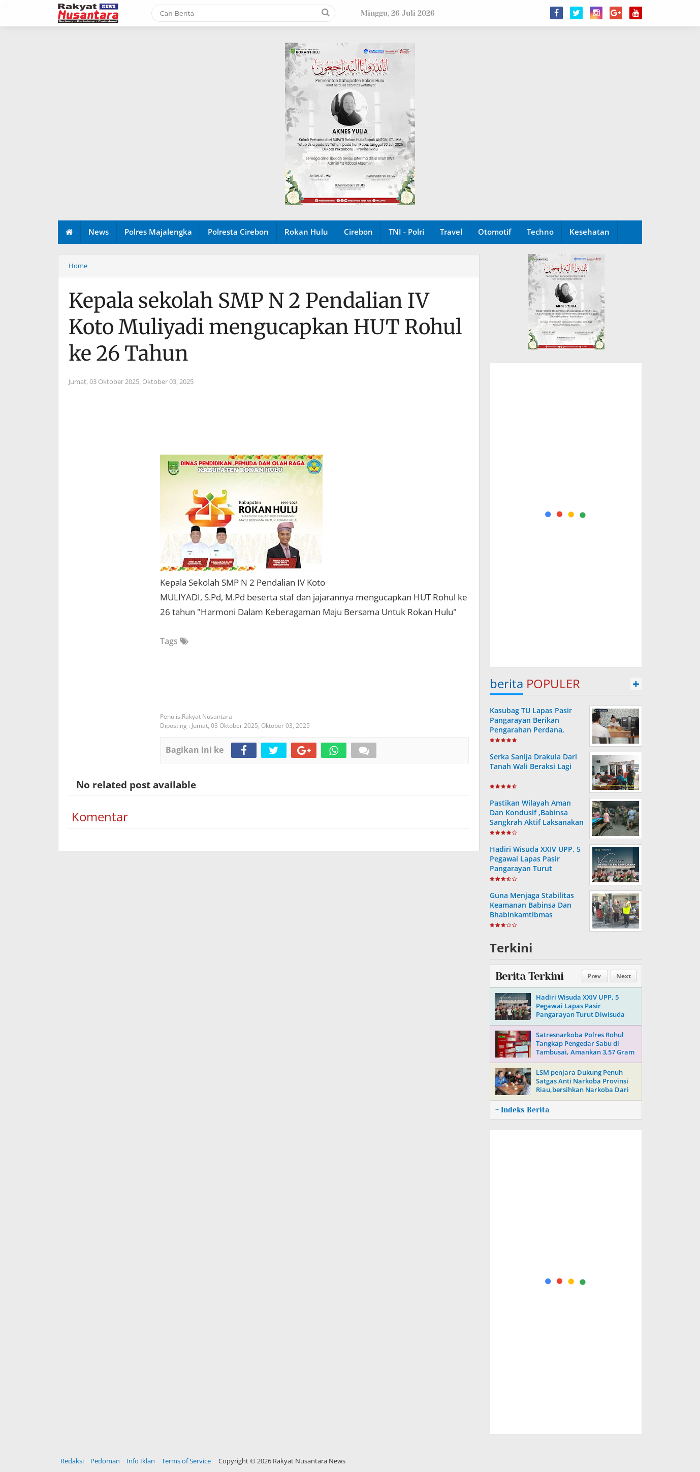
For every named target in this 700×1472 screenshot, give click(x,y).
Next (623, 976)
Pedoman (105, 1460)
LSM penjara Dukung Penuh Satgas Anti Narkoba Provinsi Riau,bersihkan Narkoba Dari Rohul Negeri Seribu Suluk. (582, 1085)
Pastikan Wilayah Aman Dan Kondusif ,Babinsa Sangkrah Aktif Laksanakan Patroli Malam (537, 817)
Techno (540, 232)
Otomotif (494, 232)
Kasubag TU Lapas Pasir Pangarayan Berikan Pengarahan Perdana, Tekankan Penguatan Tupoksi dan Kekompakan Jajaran (535, 735)
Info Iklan (140, 1460)
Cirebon (358, 232)
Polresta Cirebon (238, 232)
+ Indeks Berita (522, 1110)
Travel (451, 232)
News (98, 232)
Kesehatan (589, 232)
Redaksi (72, 1460)
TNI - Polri (406, 232)
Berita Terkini (529, 976)
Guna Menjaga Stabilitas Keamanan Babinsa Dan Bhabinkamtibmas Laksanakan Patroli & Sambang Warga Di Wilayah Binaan (537, 919)
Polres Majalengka (158, 232)
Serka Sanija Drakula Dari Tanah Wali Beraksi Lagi (533, 761)
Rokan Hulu (306, 232)
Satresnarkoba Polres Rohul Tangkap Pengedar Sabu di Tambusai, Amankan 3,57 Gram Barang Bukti (585, 1047)
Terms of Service (186, 1460)
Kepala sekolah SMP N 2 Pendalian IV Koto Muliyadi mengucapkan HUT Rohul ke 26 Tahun (265, 327)
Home (78, 265)
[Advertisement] (566, 515)
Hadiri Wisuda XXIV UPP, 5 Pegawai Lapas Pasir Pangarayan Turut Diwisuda (535, 863)
